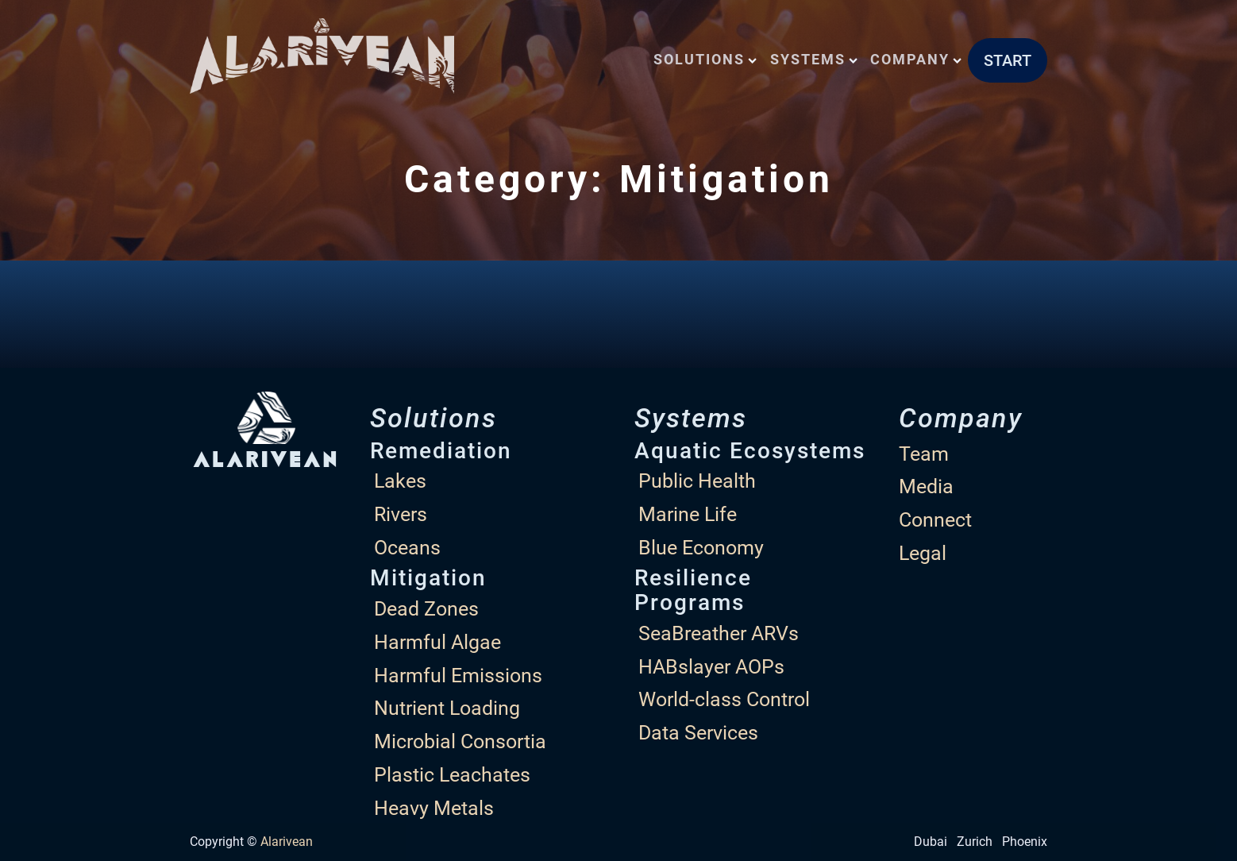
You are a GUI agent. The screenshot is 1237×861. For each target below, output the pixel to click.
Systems (813, 59)
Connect (935, 519)
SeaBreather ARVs (718, 633)
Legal (922, 553)
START (1007, 60)
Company (915, 59)
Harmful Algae (437, 642)
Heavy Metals (434, 808)
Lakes (400, 480)
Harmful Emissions (458, 675)
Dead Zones (426, 608)
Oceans (407, 547)
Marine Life (687, 514)
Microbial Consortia (460, 741)
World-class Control (724, 699)
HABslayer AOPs (711, 666)
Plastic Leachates (452, 774)
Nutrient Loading (447, 708)
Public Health (697, 480)
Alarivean (286, 841)
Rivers (400, 514)
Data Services (698, 732)
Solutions (705, 59)
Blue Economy (701, 547)
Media (926, 486)
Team (924, 453)
